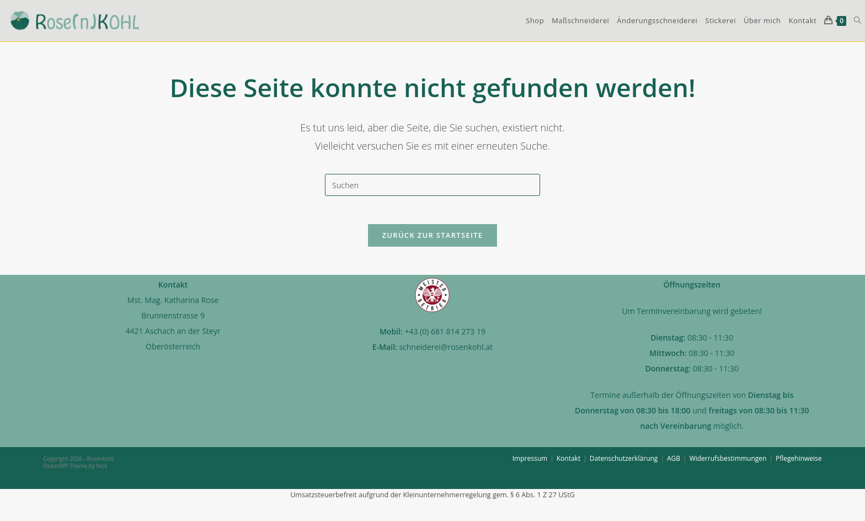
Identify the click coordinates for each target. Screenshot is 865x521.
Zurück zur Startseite (432, 241)
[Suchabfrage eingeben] (432, 185)
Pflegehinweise (799, 464)
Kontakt (568, 464)
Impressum (529, 464)
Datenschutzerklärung (624, 464)
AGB (673, 464)
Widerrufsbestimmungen (728, 464)
